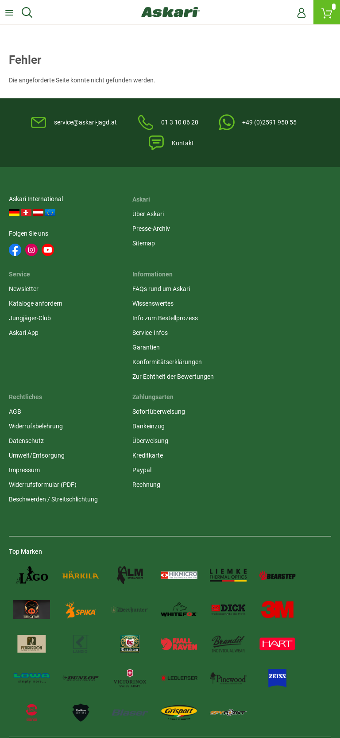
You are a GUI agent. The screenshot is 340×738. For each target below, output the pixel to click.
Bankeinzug (247, 307)
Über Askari (135, 214)
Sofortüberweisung (257, 293)
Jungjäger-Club (252, 244)
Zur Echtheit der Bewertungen (49, 381)
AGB (126, 293)
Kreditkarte (246, 337)
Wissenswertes (29, 307)
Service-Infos (26, 337)
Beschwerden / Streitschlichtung (164, 381)
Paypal (240, 351)
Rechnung (245, 366)
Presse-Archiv (139, 229)
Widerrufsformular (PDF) (154, 366)
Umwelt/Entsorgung (148, 337)
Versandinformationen (40, 699)
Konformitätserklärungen (43, 366)
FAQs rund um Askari (37, 293)
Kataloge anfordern (257, 229)
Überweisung (249, 322)
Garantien (22, 351)
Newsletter (245, 214)
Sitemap (131, 244)
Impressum (135, 351)
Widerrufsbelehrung (147, 307)
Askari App (245, 258)
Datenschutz (137, 322)
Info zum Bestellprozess (41, 322)
